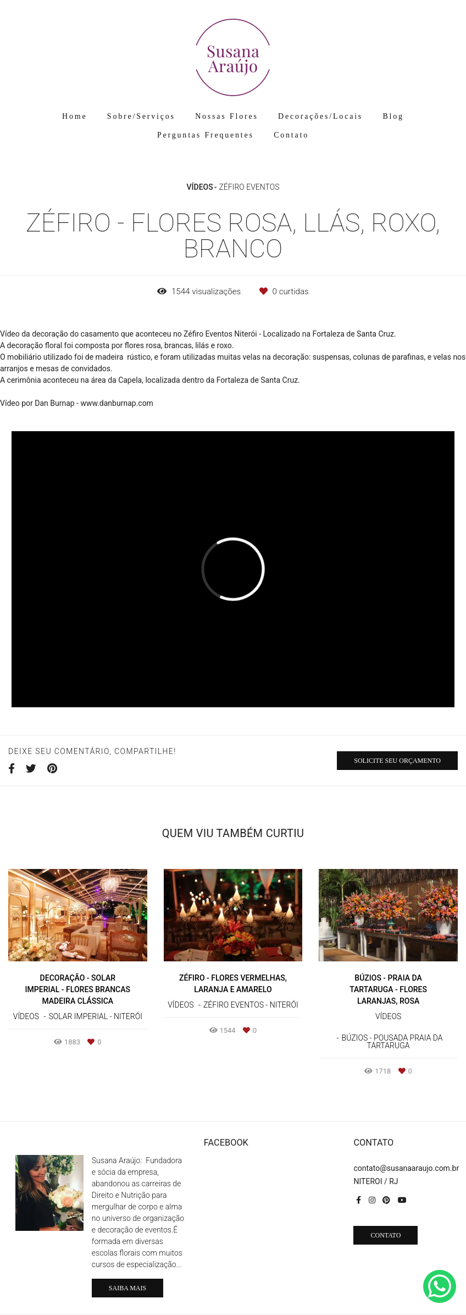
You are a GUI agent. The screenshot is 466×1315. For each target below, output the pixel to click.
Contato (291, 135)
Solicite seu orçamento (397, 760)
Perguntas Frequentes (205, 135)
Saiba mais (127, 1288)
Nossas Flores (226, 116)
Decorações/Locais (320, 116)
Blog (392, 116)
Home (74, 116)
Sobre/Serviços (141, 116)
